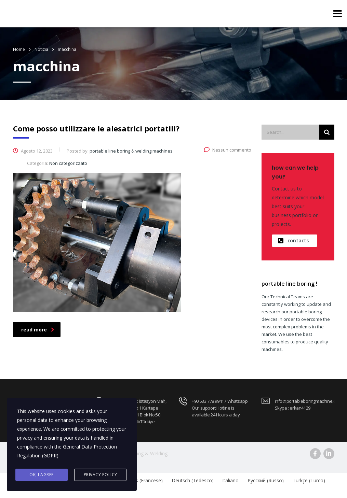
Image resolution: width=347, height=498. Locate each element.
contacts (293, 240)
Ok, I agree (41, 475)
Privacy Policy (100, 475)
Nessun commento (227, 150)
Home (19, 49)
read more (37, 329)
